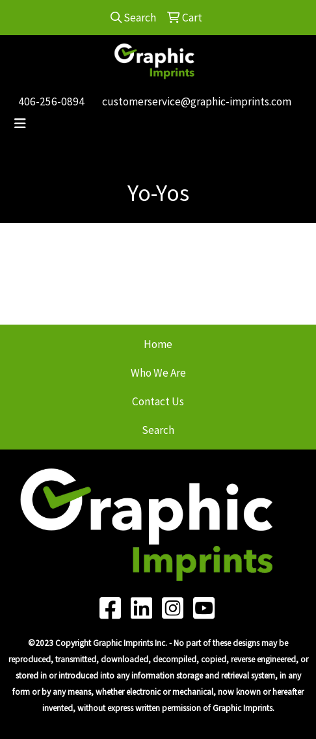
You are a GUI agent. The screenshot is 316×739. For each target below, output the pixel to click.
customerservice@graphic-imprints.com (196, 101)
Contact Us (158, 401)
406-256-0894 (51, 101)
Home (158, 344)
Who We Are (158, 373)
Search (158, 430)
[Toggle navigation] (20, 123)
